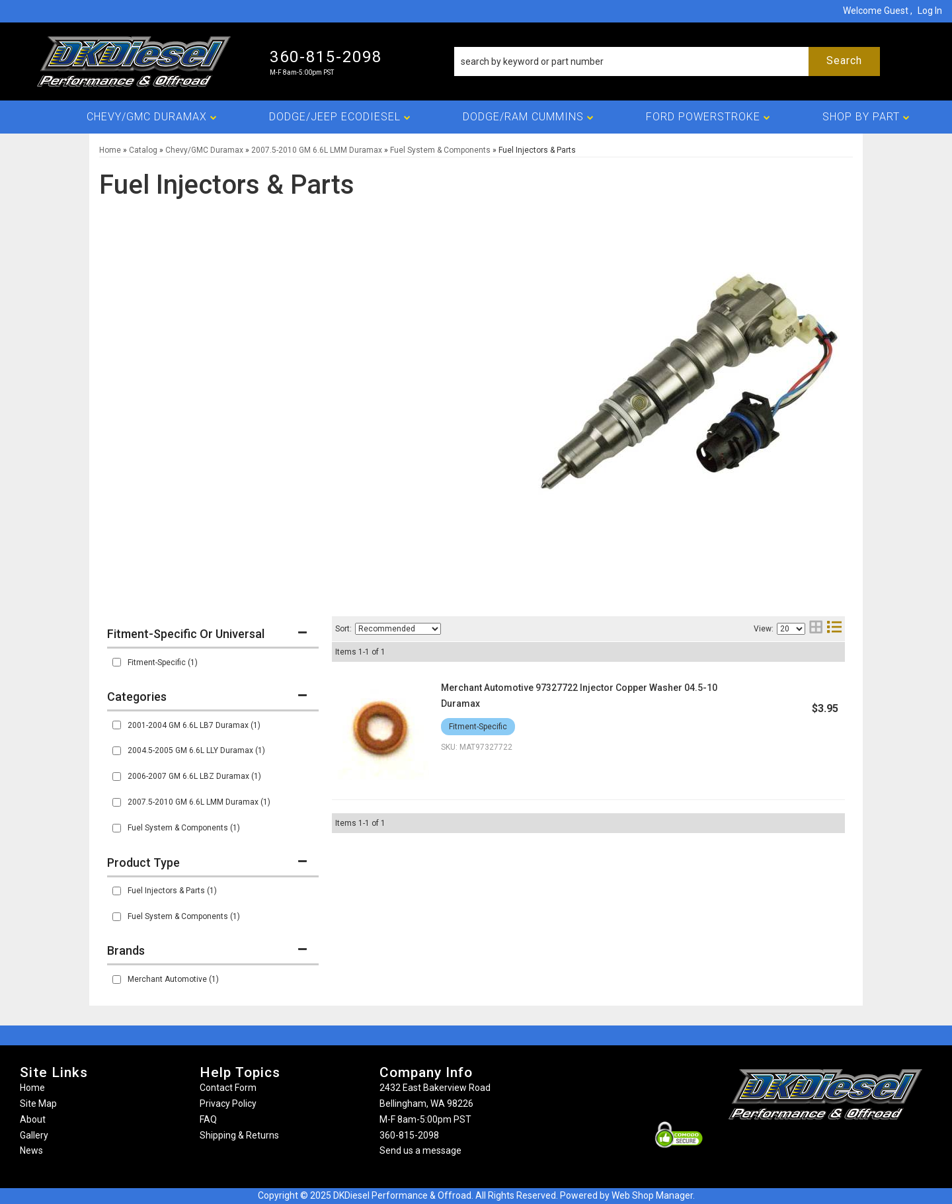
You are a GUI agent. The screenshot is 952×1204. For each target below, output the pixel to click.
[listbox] (398, 629)
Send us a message (420, 1150)
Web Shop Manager (652, 1195)
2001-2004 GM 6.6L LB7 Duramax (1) (194, 725)
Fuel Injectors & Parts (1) (172, 890)
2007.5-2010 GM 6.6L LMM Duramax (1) (199, 802)
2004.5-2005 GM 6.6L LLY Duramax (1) (196, 750)
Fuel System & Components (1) (184, 827)
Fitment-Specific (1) (163, 662)
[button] (667, 61)
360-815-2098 (409, 1135)
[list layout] (834, 628)
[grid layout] (816, 628)
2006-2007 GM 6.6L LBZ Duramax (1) (194, 776)
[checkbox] (116, 662)
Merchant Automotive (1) (173, 979)
